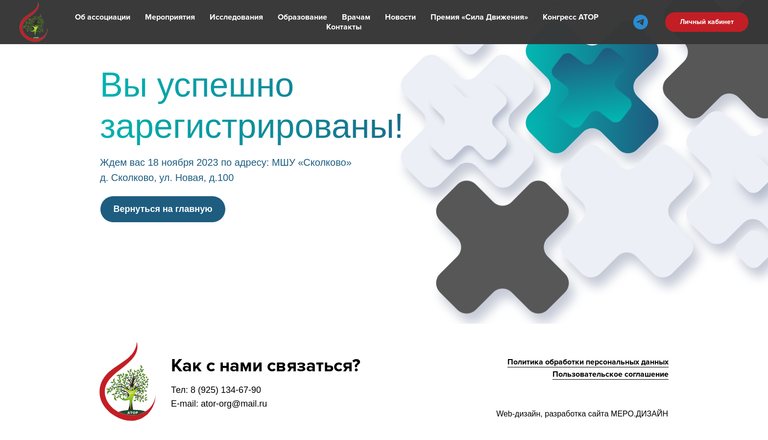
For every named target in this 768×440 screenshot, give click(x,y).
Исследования (236, 17)
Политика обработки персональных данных (588, 362)
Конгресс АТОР (571, 17)
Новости (400, 17)
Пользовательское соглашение (610, 374)
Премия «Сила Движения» (479, 17)
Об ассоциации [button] (102, 17)
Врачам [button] (356, 17)
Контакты (343, 27)
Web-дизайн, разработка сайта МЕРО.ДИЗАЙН (582, 414)
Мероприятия (170, 17)
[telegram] (640, 22)
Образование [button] (302, 17)
